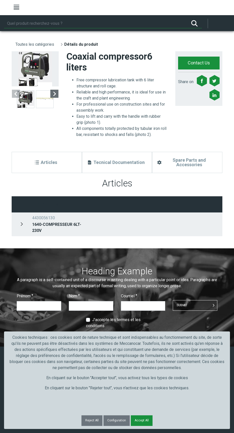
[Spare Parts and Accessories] (187, 162)
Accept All (142, 420)
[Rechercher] (95, 23)
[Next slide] (54, 94)
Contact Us (199, 62)
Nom (74, 296)
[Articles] (47, 162)
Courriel (129, 296)
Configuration (116, 420)
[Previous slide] (16, 94)
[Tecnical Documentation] (117, 162)
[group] (35, 68)
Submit (182, 305)
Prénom (25, 296)
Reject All (92, 420)
